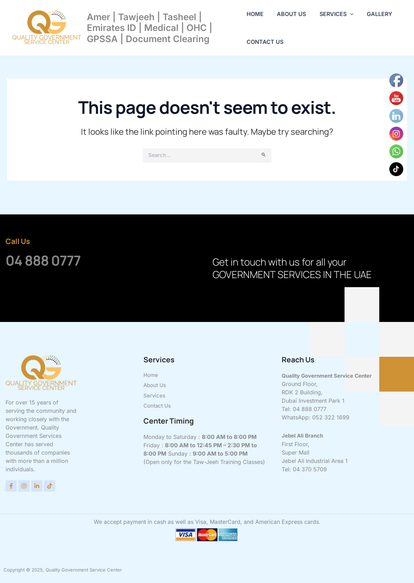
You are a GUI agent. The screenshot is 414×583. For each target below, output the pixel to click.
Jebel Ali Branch (304, 435)
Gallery (372, 13)
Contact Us (265, 41)
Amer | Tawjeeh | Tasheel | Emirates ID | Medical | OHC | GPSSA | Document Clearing (149, 27)
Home (255, 13)
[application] (345, 14)
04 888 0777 (54, 259)
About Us (289, 13)
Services (332, 14)
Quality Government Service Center (331, 375)
